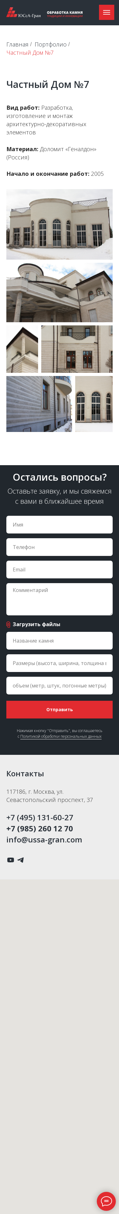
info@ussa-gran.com (44, 839)
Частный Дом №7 (30, 52)
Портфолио (51, 44)
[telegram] (20, 860)
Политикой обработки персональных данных (61, 736)
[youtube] (11, 860)
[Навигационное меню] (106, 12)
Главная (17, 44)
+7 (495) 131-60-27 (39, 817)
